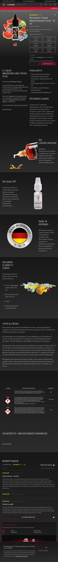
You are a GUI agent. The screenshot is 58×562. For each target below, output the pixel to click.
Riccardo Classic (16, 81)
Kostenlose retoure (50, 1)
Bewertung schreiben (47, 465)
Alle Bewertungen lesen (38, 517)
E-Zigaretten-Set (13, 100)
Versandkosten (40, 57)
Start (3, 11)
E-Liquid (10, 96)
